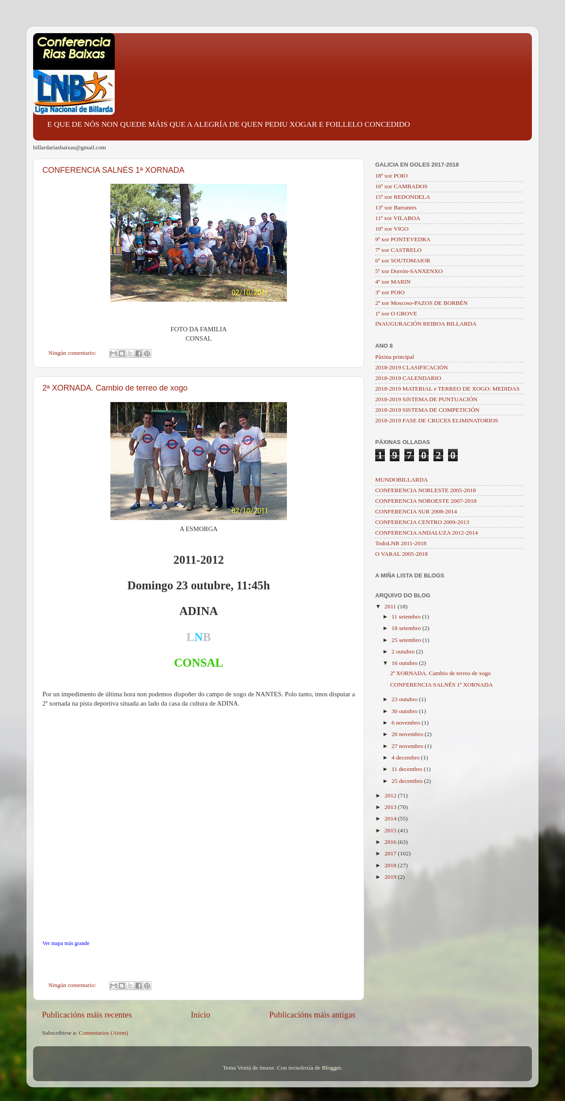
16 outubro (405, 663)
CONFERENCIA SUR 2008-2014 (416, 511)
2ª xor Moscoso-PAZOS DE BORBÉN (421, 303)
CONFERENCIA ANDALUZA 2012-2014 (426, 532)
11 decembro (408, 769)
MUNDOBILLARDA (401, 479)
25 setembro (407, 640)
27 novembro (408, 746)
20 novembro (408, 734)
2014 (391, 818)
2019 (391, 876)
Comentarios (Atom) (103, 1032)
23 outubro (405, 699)
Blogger (331, 1067)
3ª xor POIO (390, 292)
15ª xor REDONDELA (402, 197)
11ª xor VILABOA (397, 218)
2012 (391, 795)
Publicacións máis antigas (312, 1014)
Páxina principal (394, 356)
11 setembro (407, 616)
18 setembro (407, 628)
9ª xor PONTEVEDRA (402, 239)
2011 (391, 606)
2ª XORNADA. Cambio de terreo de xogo (115, 387)
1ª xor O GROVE (396, 313)
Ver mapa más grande (66, 943)
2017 (391, 853)
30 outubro (405, 711)
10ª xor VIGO (391, 228)
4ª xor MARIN (393, 281)
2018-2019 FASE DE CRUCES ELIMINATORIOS (436, 420)
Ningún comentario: (73, 352)
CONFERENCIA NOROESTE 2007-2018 (426, 500)
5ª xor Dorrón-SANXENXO (409, 271)
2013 (391, 807)
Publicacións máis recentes (87, 1014)
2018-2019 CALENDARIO (408, 378)
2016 (391, 842)
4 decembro (406, 757)
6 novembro (407, 722)
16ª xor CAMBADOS (401, 186)
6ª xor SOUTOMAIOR (402, 260)
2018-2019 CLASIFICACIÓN (411, 367)
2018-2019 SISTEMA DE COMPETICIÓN (427, 409)
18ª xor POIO (391, 175)
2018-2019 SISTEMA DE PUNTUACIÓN (426, 399)
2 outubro (404, 651)
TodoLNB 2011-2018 (400, 543)
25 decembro (408, 781)
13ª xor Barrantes (396, 207)
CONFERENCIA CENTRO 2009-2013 (422, 522)
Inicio (200, 1014)
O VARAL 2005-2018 (401, 553)
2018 (391, 865)
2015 (391, 830)
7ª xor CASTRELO (398, 250)
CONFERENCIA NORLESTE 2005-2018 (425, 490)
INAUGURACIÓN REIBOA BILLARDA (426, 323)
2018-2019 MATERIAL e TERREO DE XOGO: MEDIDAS (447, 388)
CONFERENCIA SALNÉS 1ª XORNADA (113, 170)
